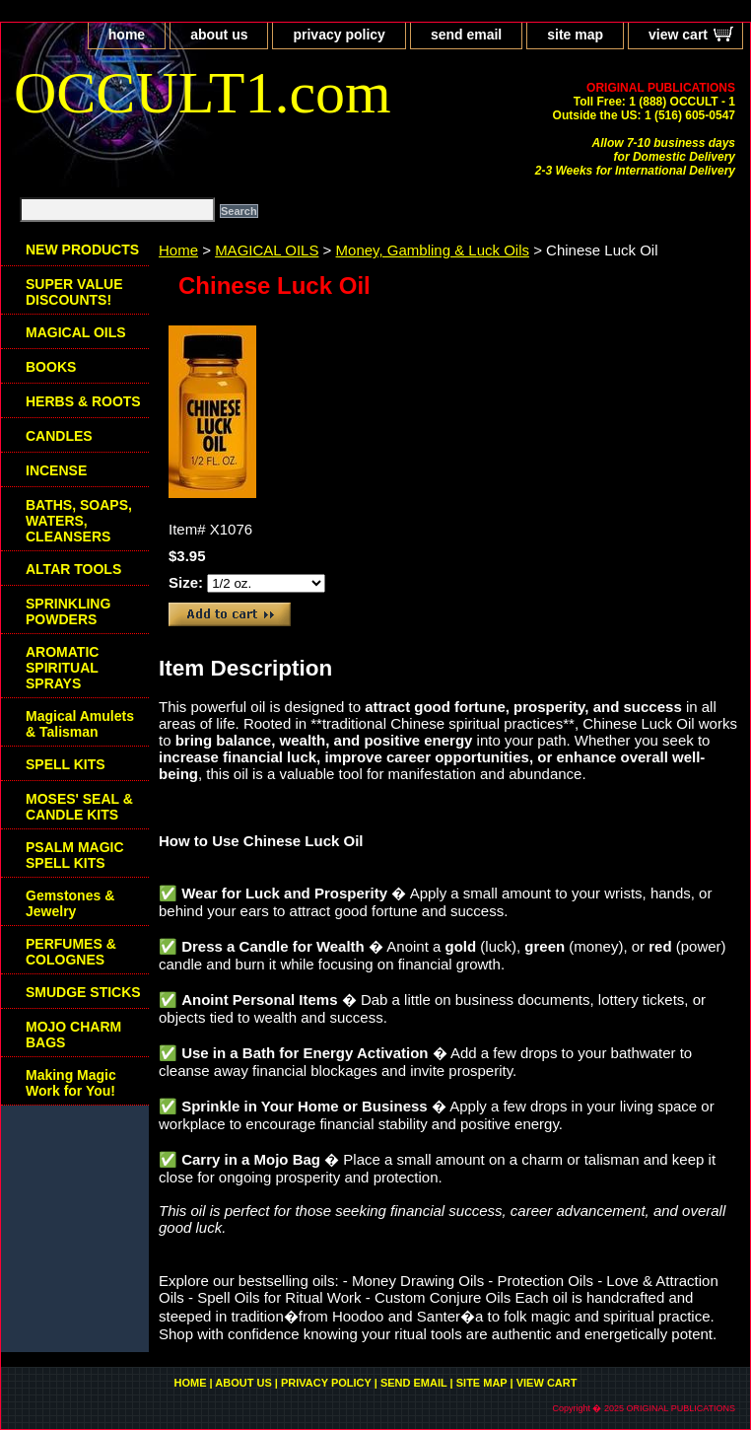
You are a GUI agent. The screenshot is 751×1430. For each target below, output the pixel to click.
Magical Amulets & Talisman (80, 724)
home (126, 34)
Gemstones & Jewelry (70, 903)
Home (178, 250)
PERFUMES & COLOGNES (71, 951)
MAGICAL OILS (266, 250)
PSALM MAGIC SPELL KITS (75, 855)
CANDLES (59, 436)
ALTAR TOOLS (73, 569)
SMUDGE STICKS (83, 992)
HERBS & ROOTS (83, 401)
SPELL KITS (65, 764)
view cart (678, 34)
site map (575, 34)
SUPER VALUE (74, 292)
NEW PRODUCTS (82, 249)
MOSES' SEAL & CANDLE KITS (79, 806)
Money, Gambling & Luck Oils (432, 250)
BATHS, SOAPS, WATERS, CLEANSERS (79, 520)
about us (218, 34)
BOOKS (51, 367)
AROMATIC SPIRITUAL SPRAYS (62, 667)
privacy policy (338, 34)
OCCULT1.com (202, 92)
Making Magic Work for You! (71, 1083)
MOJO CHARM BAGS (73, 1034)
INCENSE (56, 470)
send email (466, 34)
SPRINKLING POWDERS (68, 611)
